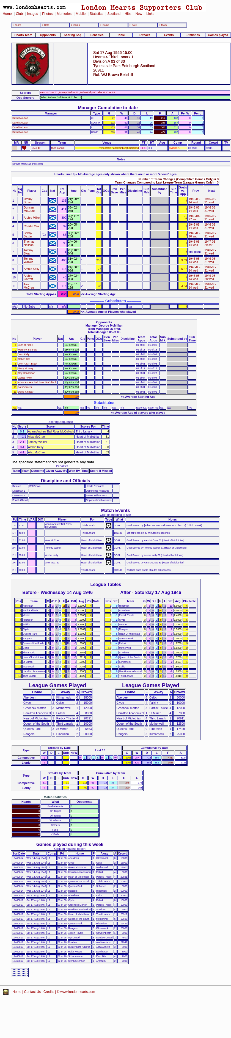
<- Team (16, 25)
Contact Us (32, 992)
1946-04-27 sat (194, 217)
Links (150, 14)
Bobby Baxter (28, 234)
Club (19, 14)
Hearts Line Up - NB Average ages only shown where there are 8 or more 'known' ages (115, 174)
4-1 (143, 148)
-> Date (133, 25)
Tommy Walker (28, 260)
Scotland (113, 14)
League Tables (105, 584)
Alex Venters (25, 387)
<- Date (45, 25)
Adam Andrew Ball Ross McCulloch (37, 382)
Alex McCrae (29, 286)
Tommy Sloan (28, 251)
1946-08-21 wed (210, 200)
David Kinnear (26, 391)
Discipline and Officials (65, 480)
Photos (47, 14)
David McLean (20, 118)
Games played (218, 35)
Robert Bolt (24, 359)
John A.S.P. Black (27, 363)
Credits (48, 992)
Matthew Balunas (27, 349)
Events (169, 35)
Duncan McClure (29, 209)
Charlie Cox (31, 226)
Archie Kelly (31, 268)
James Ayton (25, 377)
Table (121, 35)
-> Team (162, 25)
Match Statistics (55, 797)
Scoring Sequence (60, 421)
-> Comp (104, 25)
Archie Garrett (28, 277)
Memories (64, 14)
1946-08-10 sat (194, 234)
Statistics (96, 14)
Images (32, 14)
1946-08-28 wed (210, 277)
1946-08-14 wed (194, 200)
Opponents (48, 35)
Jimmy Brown (28, 200)
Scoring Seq (72, 35)
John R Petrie (25, 345)
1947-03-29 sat (210, 243)
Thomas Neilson (29, 243)
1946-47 (35, 148)
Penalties (97, 35)
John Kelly (23, 354)
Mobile (81, 14)
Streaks (144, 35)
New (139, 14)
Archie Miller (32, 217)
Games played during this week (69, 844)
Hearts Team (23, 35)
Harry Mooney (26, 368)
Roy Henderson (26, 373)
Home (7, 14)
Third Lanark (58, 148)
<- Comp (75, 25)
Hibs (128, 14)
